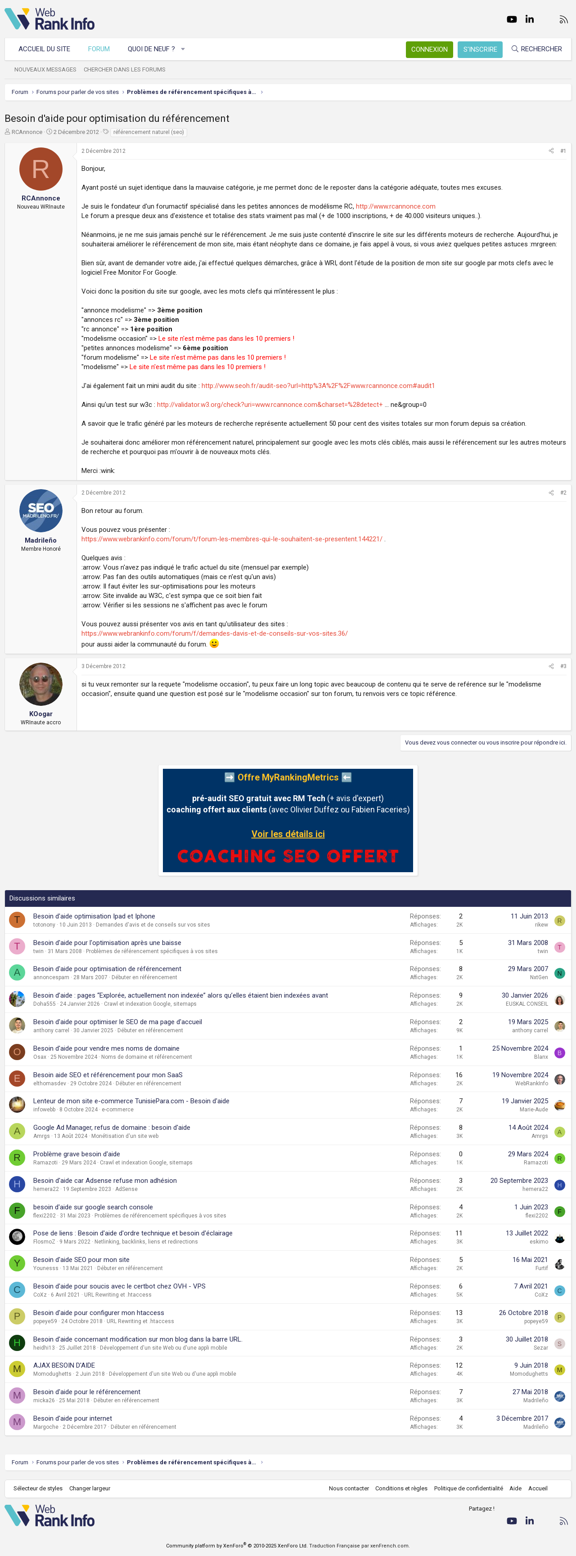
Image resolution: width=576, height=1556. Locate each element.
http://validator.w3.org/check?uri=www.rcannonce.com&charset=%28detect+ (270, 405)
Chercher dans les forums (125, 69)
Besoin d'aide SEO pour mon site (81, 1260)
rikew (541, 925)
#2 (563, 493)
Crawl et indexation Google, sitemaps (150, 1004)
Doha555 (44, 1004)
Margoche (45, 1427)
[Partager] (551, 151)
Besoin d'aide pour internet (72, 1418)
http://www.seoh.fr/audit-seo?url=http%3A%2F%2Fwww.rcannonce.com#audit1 (318, 386)
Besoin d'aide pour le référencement (86, 1392)
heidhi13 (44, 1348)
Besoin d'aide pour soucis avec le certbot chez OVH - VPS (119, 1286)
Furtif (542, 1268)
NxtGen (539, 977)
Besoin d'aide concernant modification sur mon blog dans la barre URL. (138, 1339)
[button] (183, 49)
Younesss (45, 1268)
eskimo (539, 1242)
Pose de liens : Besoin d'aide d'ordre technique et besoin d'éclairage (133, 1233)
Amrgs (41, 1136)
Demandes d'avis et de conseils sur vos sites (153, 925)
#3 (563, 666)
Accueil (538, 1488)
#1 (563, 151)
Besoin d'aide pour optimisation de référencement (107, 969)
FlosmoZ (44, 1242)
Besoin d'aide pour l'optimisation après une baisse (107, 943)
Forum (99, 49)
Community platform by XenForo (237, 1546)
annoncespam (51, 977)
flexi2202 (44, 1216)
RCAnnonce (27, 132)
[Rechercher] (536, 49)
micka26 (44, 1400)
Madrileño (535, 1400)
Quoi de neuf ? (151, 49)
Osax (39, 1057)
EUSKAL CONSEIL (527, 1004)
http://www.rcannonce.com (396, 206)
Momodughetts (52, 1374)
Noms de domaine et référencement (146, 1057)
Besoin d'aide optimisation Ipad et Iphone (94, 916)
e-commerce (118, 1109)
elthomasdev (49, 1083)
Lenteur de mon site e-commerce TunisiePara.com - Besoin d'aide (131, 1101)
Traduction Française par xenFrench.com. (359, 1546)
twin (38, 951)
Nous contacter (349, 1488)
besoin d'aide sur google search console (93, 1207)
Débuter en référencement (144, 977)
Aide (515, 1488)
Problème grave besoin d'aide (76, 1154)
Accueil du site (44, 49)
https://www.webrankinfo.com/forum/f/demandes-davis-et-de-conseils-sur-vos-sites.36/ (214, 633)
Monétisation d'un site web (124, 1136)
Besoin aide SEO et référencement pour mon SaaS (108, 1075)
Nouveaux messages (45, 69)
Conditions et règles (401, 1488)
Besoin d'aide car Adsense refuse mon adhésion (105, 1181)
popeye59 (45, 1321)
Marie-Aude (534, 1109)
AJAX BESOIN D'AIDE (64, 1365)
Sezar (541, 1348)
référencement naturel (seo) (148, 132)
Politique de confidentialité (468, 1488)
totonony (44, 925)
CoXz (40, 1295)
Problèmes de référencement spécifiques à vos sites (152, 951)
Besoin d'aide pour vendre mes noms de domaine (106, 1048)
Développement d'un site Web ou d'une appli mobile (163, 1348)
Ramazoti (45, 1162)
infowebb (44, 1109)
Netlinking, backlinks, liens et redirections (146, 1242)
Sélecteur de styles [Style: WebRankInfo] (38, 1488)
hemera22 (46, 1189)
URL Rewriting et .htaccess (118, 1295)
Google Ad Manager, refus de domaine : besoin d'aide (111, 1128)
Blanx (541, 1057)
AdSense (126, 1189)
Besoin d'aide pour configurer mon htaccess (98, 1313)
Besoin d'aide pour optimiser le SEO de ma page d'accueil (117, 1022)
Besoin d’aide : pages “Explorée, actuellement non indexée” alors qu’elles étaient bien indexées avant (180, 995)
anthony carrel (51, 1030)
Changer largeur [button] (89, 1488)
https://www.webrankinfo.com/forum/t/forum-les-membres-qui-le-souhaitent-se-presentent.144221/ (231, 539)
